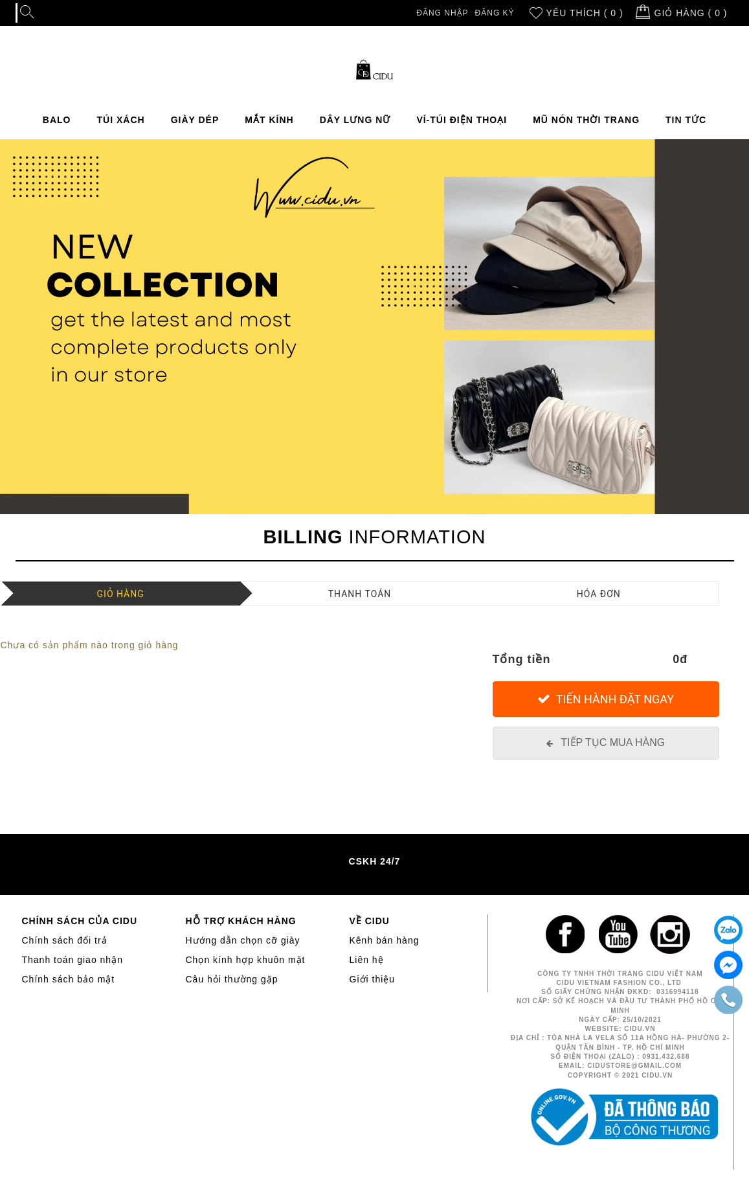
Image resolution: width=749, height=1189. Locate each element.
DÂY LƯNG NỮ (355, 120)
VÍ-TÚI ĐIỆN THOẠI (461, 120)
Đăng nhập (442, 12)
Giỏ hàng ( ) (691, 13)
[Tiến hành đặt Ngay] (606, 699)
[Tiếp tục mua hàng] (606, 743)
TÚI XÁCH (121, 120)
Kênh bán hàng (384, 940)
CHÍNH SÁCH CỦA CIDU (80, 921)
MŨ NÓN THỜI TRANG (586, 120)
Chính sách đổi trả (64, 940)
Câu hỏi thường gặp (232, 979)
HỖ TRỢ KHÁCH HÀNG (241, 921)
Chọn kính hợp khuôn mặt (246, 960)
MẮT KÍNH (269, 120)
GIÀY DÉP (195, 120)
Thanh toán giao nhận (72, 960)
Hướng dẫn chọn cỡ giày (243, 940)
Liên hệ (367, 960)
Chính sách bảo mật (68, 979)
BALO (57, 120)
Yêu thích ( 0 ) (584, 13)
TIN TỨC (685, 120)
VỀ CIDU (370, 921)
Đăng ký (495, 12)
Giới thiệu (373, 979)
